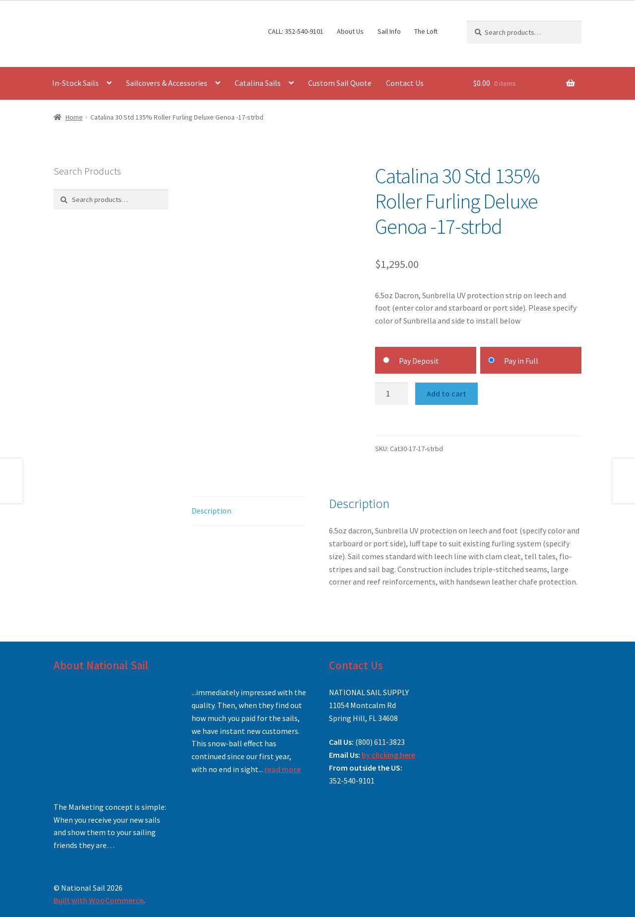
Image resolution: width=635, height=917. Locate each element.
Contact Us (405, 83)
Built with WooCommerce (98, 900)
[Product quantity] (392, 394)
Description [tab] (211, 511)
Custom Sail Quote (340, 83)
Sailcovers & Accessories (166, 83)
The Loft (426, 31)
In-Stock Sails (75, 83)
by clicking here (388, 755)
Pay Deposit (419, 361)
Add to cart (446, 393)
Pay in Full (521, 361)
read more (282, 769)
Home (74, 117)
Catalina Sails (258, 83)
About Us (350, 31)
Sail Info (389, 31)
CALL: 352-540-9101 (295, 31)
